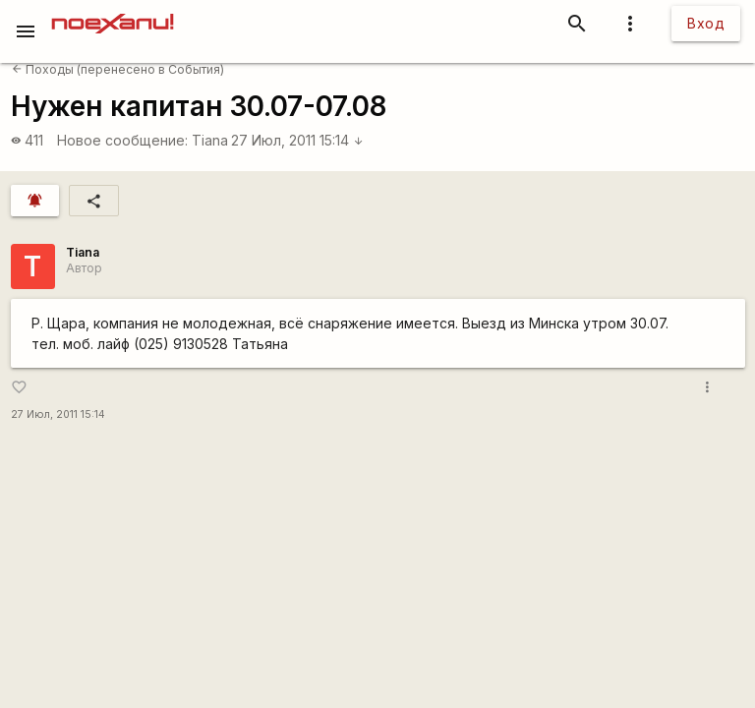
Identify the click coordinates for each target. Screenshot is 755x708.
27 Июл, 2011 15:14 (297, 140)
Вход (706, 23)
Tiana (210, 140)
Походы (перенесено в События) (118, 69)
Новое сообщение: (122, 140)
